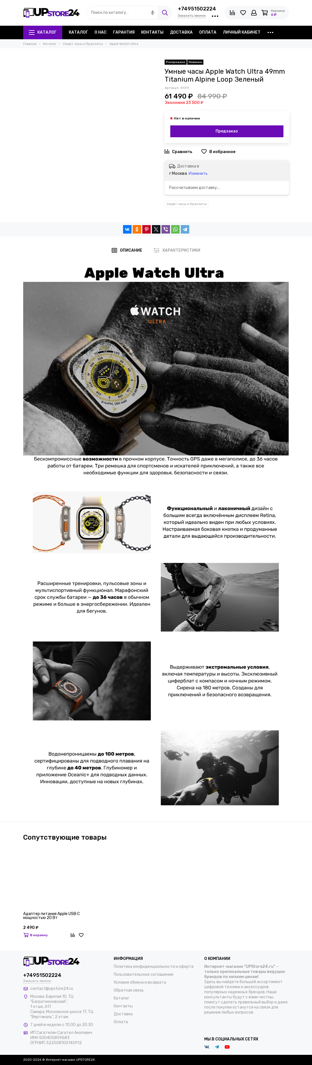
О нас (100, 32)
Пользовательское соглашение (143, 974)
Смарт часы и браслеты (187, 204)
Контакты (152, 32)
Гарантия (124, 32)
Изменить (198, 173)
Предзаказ (227, 131)
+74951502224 (197, 9)
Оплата (207, 32)
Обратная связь (129, 990)
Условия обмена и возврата (140, 982)
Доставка (181, 32)
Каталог (43, 32)
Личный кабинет (242, 32)
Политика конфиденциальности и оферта (153, 966)
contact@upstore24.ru (51, 988)
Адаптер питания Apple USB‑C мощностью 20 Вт (51, 916)
